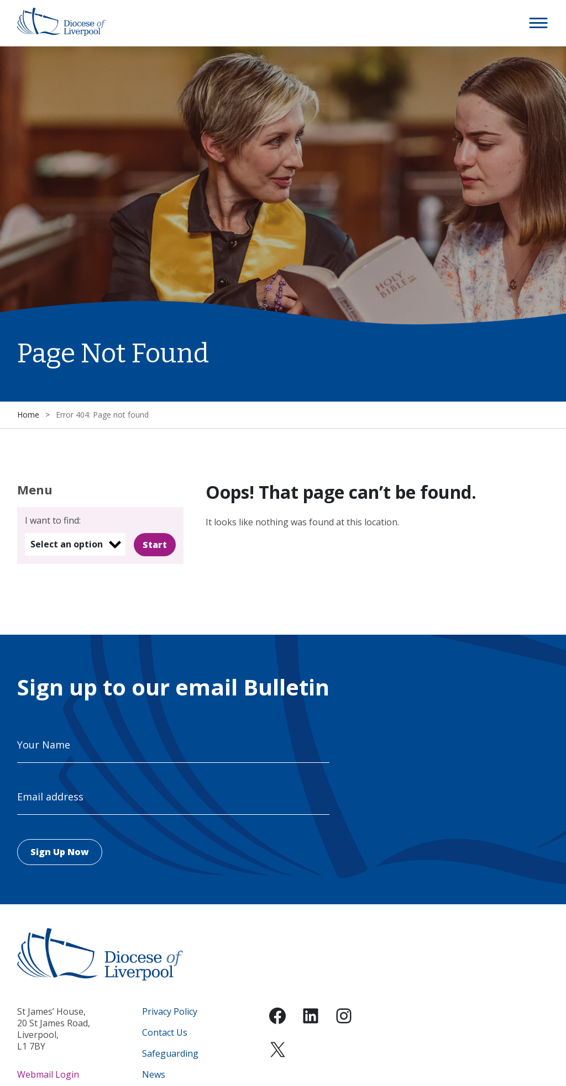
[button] (539, 23)
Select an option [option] (66, 544)
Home (28, 414)
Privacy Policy (169, 1012)
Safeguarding (170, 1053)
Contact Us (164, 1032)
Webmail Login (48, 1074)
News (153, 1074)
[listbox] (75, 544)
